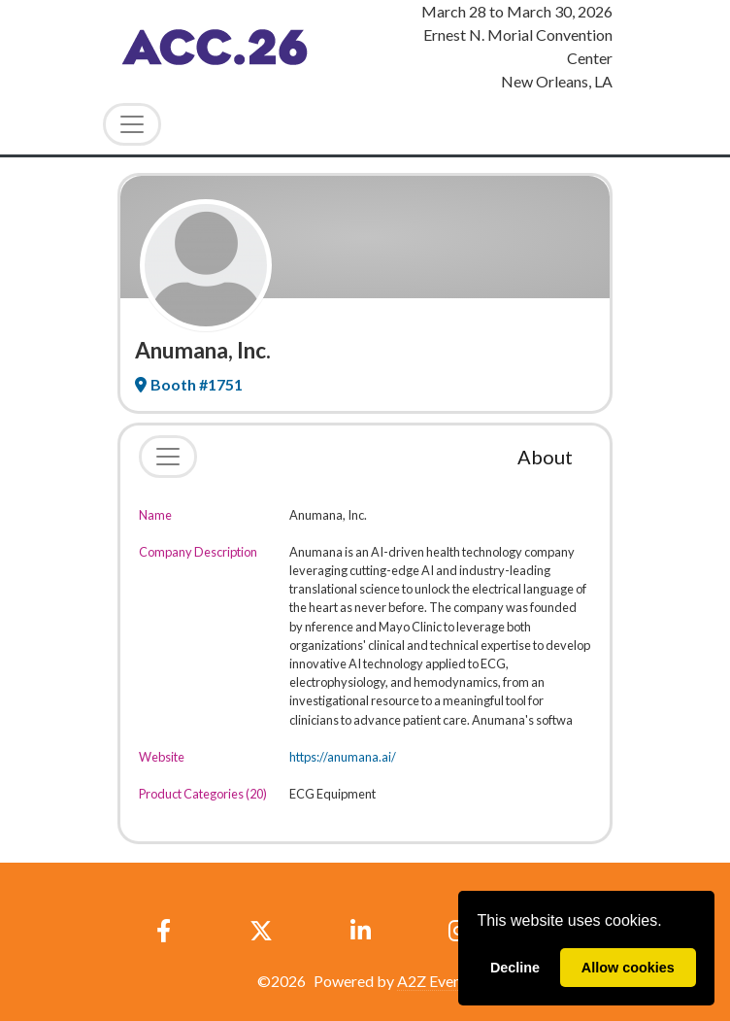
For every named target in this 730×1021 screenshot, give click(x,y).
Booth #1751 (189, 384)
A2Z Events (435, 980)
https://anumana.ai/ (342, 757)
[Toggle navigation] (168, 456)
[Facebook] (164, 930)
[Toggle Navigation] (132, 124)
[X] (261, 930)
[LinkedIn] (360, 930)
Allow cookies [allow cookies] (628, 967)
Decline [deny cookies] (515, 967)
